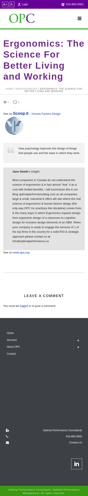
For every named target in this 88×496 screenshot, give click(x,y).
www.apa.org (21, 252)
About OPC (13, 346)
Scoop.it (21, 113)
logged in (25, 306)
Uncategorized (26, 89)
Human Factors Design (46, 113)
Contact (11, 353)
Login (22, 4)
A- (12, 4)
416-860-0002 (75, 4)
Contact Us (75, 442)
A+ (5, 4)
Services (12, 340)
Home (9, 89)
